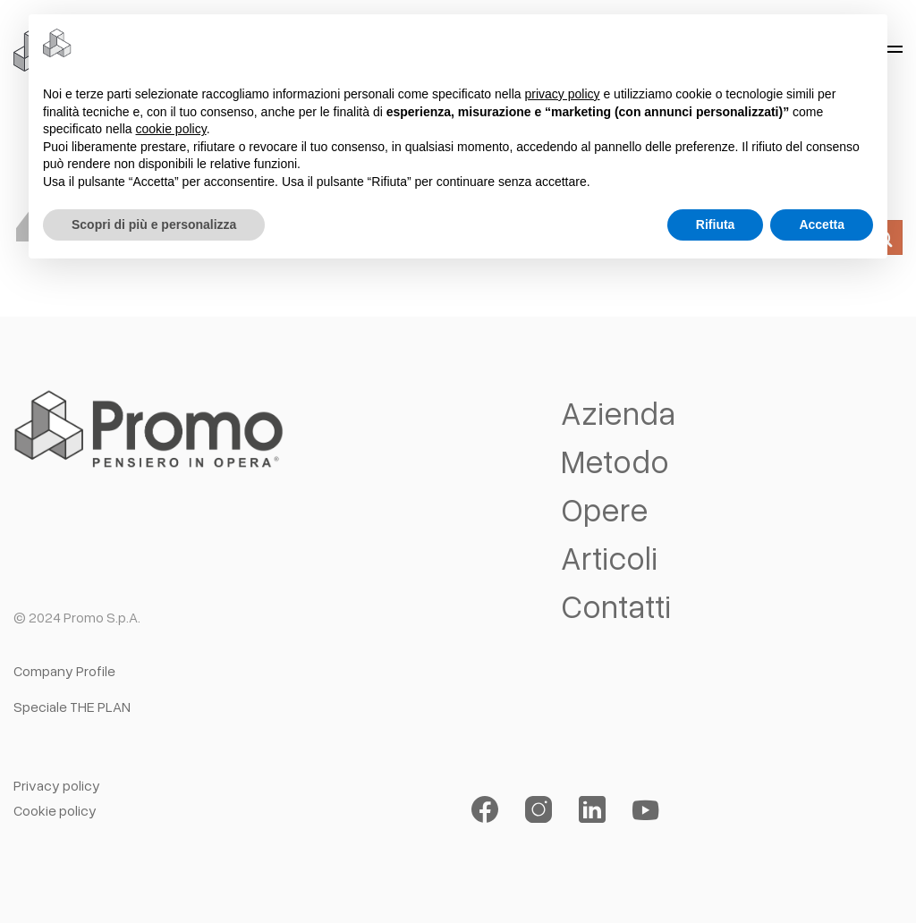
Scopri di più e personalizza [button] (154, 224)
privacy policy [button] (562, 94)
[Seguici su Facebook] (484, 810)
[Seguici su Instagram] (538, 810)
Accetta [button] (821, 224)
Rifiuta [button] (715, 224)
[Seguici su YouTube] (645, 810)
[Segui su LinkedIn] (592, 810)
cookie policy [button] (171, 129)
